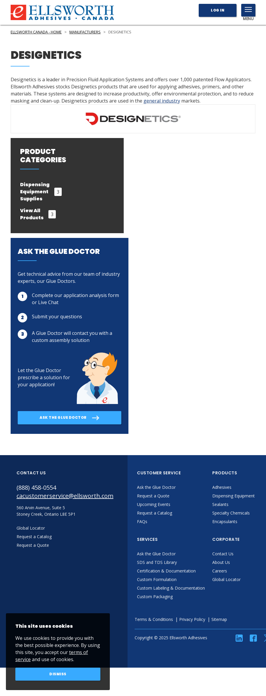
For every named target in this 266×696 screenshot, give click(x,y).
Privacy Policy (192, 619)
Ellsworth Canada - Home (36, 32)
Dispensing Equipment (233, 496)
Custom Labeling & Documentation (171, 588)
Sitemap (219, 619)
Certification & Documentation (166, 571)
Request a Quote (153, 496)
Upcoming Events (153, 504)
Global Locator (226, 579)
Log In (217, 10)
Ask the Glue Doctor (156, 487)
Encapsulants (224, 521)
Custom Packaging (155, 596)
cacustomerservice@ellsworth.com (65, 496)
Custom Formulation (157, 579)
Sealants (220, 504)
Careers (219, 571)
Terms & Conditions (154, 619)
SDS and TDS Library (157, 562)
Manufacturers (85, 32)
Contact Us (223, 554)
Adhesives (221, 487)
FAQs (142, 521)
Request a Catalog (154, 513)
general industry (161, 101)
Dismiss (57, 673)
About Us (221, 562)
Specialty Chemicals (231, 513)
